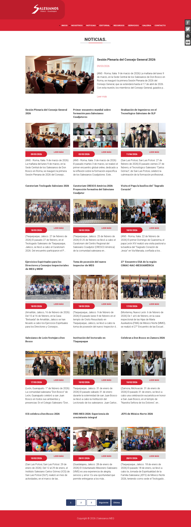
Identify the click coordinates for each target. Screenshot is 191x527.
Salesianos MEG (105, 518)
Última (118, 502)
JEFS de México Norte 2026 (137, 413)
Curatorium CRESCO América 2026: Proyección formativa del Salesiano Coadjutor (93, 189)
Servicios (133, 25)
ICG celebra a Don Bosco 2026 (42, 413)
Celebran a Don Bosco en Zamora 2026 (143, 337)
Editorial (104, 25)
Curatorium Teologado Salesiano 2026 (47, 185)
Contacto (160, 25)
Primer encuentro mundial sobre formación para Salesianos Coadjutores (92, 113)
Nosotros (77, 25)
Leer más (102, 96)
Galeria (146, 25)
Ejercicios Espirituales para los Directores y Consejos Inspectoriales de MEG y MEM (47, 265)
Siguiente (105, 502)
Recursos (119, 25)
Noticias (91, 25)
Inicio (64, 25)
